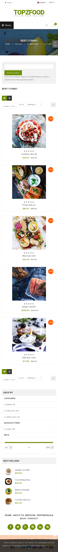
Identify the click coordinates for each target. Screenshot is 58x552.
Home (8, 44)
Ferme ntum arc (29, 205)
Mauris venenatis (22, 490)
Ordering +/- (32, 104)
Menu (7, 25)
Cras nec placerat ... (23, 500)
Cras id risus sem (22, 480)
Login (9, 2)
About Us (18, 515)
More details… (50, 546)
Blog (23, 518)
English (41, 2)
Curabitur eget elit (29, 154)
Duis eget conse (29, 357)
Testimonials (45, 515)
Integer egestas (29, 307)
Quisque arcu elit (22, 470)
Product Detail (32, 44)
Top (55, 44)
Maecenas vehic (29, 256)
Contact (32, 518)
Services (30, 515)
